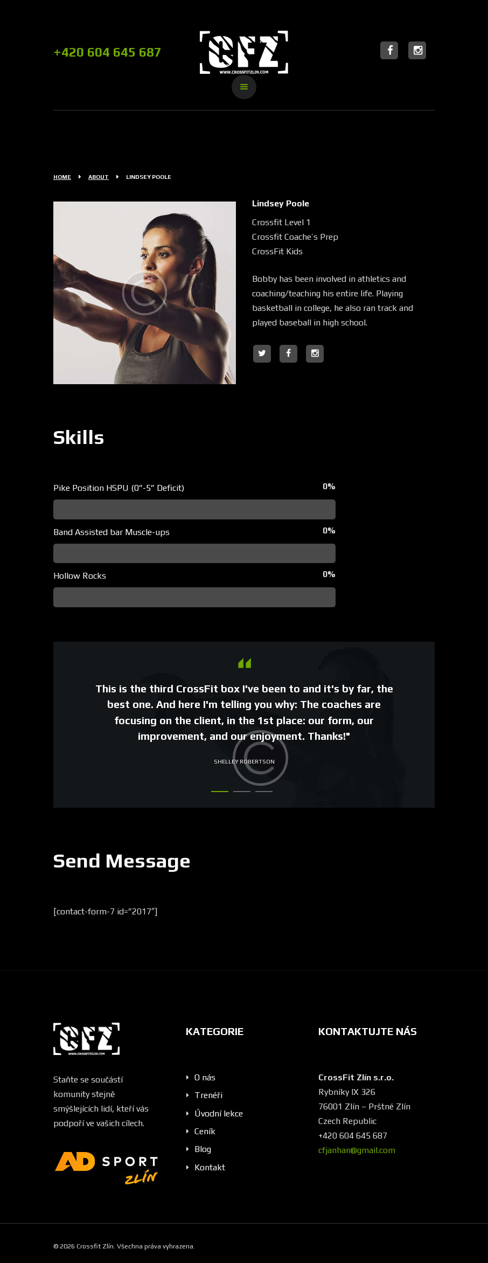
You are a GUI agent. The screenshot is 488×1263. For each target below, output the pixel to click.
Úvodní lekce (218, 1113)
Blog (202, 1149)
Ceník (204, 1131)
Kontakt (209, 1167)
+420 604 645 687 (107, 52)
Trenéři (208, 1095)
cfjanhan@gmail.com (356, 1150)
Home (62, 177)
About (98, 177)
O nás (204, 1077)
